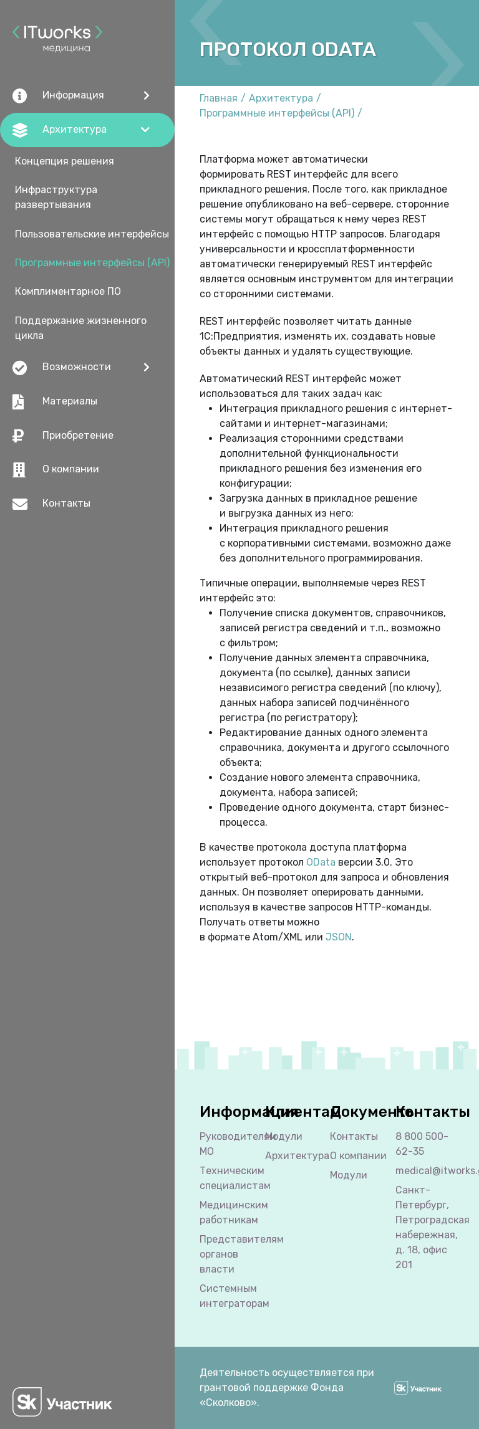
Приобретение (63, 435)
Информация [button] (58, 95)
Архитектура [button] (59, 130)
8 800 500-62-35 (421, 1143)
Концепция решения (64, 161)
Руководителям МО (229, 1143)
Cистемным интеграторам (229, 1296)
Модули (283, 1136)
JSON (339, 937)
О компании (55, 469)
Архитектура (281, 98)
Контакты (51, 504)
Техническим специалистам (229, 1178)
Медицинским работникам (229, 1212)
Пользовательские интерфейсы (92, 234)
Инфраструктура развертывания (56, 197)
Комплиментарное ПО (68, 291)
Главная (219, 98)
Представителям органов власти (229, 1254)
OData (321, 862)
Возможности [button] (61, 367)
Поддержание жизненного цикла (81, 328)
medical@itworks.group (425, 1171)
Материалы (54, 401)
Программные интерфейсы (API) (92, 263)
